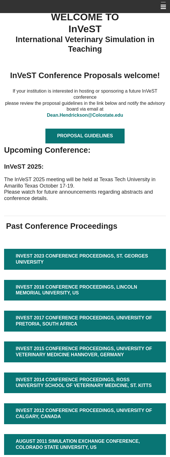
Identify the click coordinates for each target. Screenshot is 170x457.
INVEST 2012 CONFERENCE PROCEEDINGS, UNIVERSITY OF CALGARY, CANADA (84, 413)
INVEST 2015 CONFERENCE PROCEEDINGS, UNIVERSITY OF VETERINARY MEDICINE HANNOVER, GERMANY (84, 351)
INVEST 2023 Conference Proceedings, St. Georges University (82, 259)
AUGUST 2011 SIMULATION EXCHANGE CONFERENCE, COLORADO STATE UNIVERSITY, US (78, 444)
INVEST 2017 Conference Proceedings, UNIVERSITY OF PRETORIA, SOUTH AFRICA (84, 320)
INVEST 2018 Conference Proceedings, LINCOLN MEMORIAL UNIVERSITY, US (76, 290)
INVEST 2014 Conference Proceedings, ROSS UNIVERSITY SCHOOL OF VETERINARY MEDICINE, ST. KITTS (84, 382)
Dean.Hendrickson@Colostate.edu (85, 115)
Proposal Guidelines (85, 135)
